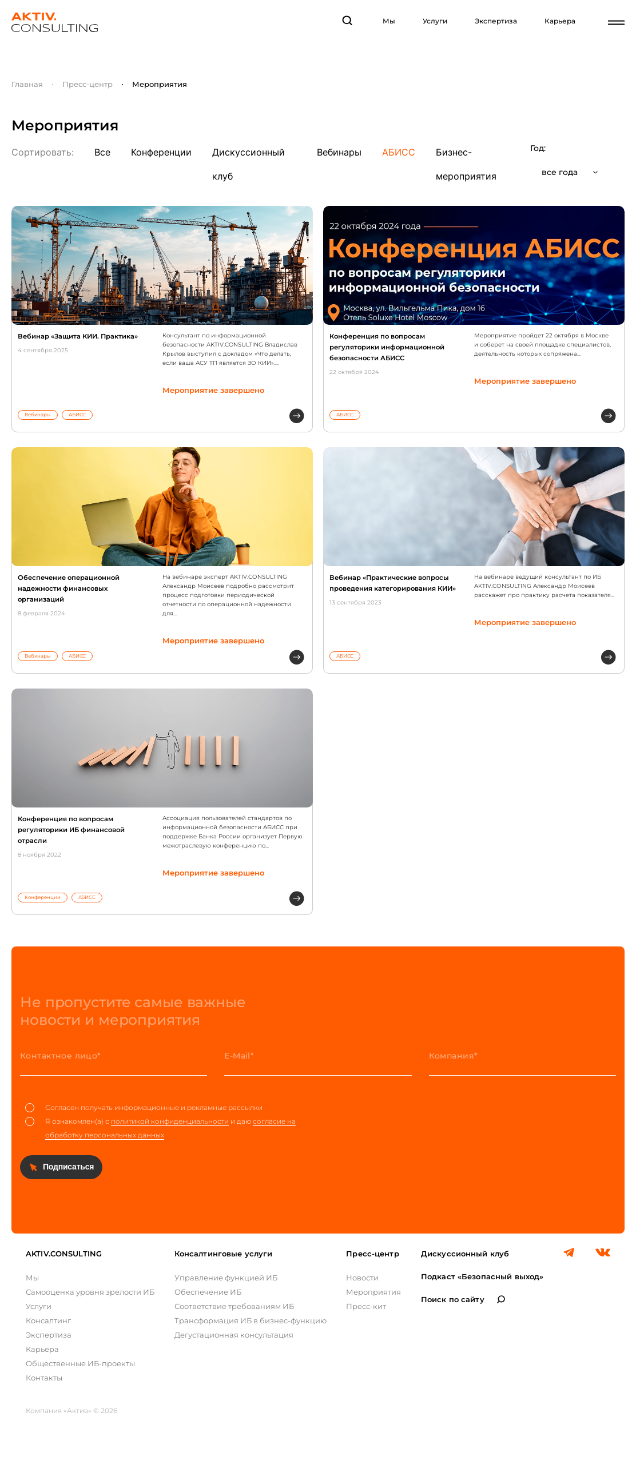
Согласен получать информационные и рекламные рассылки (144, 1107)
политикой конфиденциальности (170, 1121)
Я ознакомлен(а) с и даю (160, 1128)
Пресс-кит (366, 1306)
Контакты (44, 1377)
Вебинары (339, 152)
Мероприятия (373, 1291)
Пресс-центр (87, 84)
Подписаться (68, 1166)
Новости (362, 1277)
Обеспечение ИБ (207, 1291)
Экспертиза (496, 21)
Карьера (559, 21)
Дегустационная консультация (233, 1334)
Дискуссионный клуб (248, 164)
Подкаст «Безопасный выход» (482, 1276)
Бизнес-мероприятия (466, 164)
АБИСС (398, 152)
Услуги (435, 21)
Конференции (161, 152)
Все (102, 152)
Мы (389, 21)
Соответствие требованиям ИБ (234, 1306)
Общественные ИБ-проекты (80, 1363)
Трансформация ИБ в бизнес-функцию (250, 1320)
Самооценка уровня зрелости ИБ (90, 1291)
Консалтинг (48, 1320)
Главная (27, 84)
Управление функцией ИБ (225, 1277)
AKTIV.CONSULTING (64, 1253)
